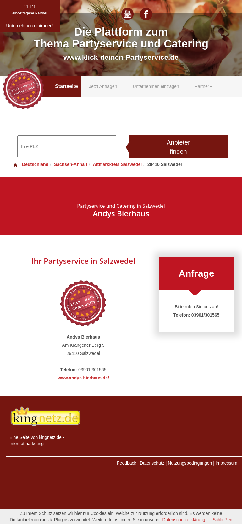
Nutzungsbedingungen (190, 463)
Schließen (222, 519)
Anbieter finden (178, 147)
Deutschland (30, 164)
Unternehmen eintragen (156, 86)
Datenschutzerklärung (183, 519)
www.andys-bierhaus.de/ (83, 377)
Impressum (226, 463)
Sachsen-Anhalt (70, 164)
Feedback (126, 463)
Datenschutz (152, 463)
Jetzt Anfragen (103, 86)
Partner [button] (203, 86)
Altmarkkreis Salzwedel (117, 164)
